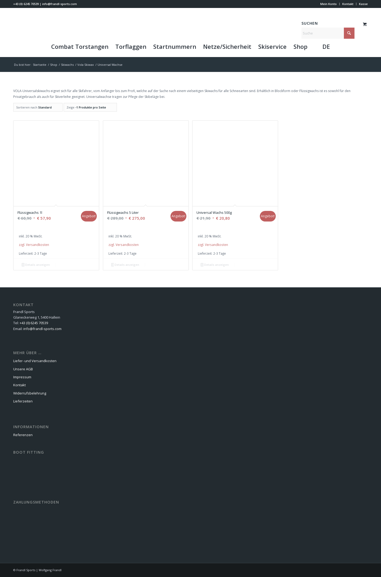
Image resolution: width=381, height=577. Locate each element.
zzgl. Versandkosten (34, 244)
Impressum (22, 377)
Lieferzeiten (23, 401)
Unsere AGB (23, 369)
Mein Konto (328, 4)
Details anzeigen (36, 265)
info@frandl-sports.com (59, 4)
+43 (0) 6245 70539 (26, 4)
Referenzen (23, 434)
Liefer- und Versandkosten (34, 360)
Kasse (363, 4)
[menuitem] (329, 4)
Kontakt (347, 4)
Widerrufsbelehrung (29, 393)
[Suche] (327, 33)
